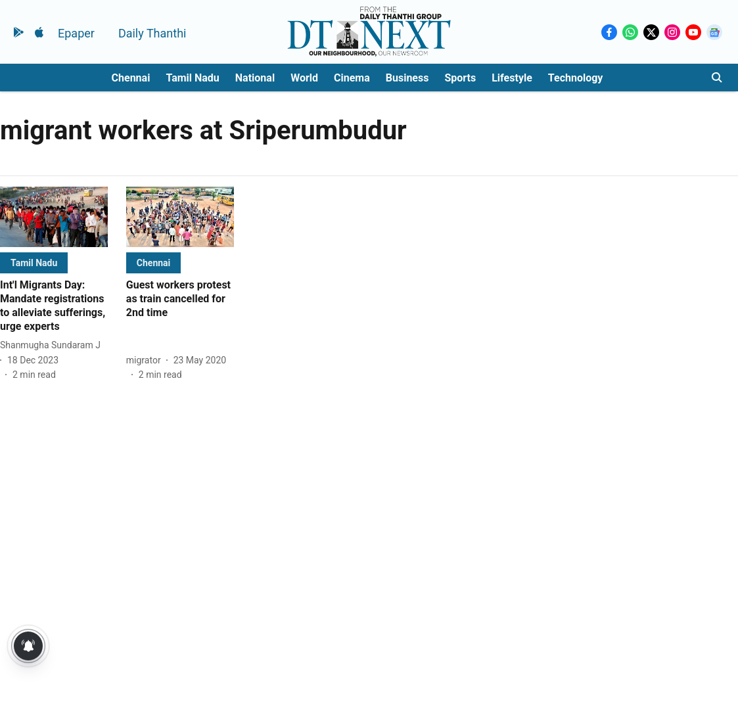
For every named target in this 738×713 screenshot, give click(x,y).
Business (407, 78)
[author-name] (53, 345)
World (304, 78)
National (255, 78)
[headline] (54, 306)
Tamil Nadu (192, 78)
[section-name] (34, 262)
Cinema (352, 78)
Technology (575, 78)
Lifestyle (512, 78)
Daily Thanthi (152, 33)
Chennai (131, 78)
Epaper (76, 33)
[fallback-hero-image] (54, 217)
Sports (460, 78)
